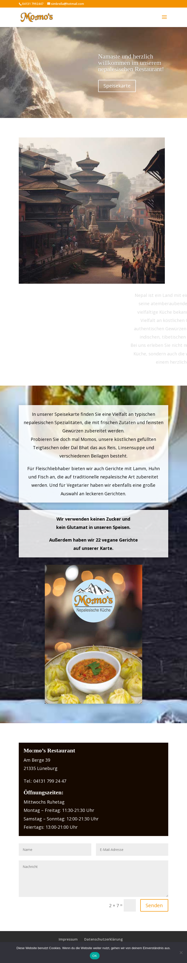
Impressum (68, 939)
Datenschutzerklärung (103, 939)
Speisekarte (117, 91)
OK (94, 956)
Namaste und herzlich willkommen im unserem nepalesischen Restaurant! (131, 69)
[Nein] (180, 952)
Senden (154, 905)
